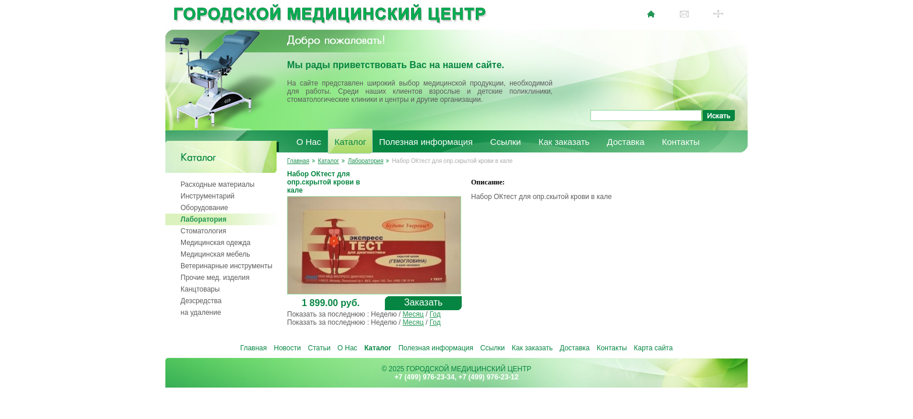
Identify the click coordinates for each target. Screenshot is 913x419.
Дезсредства (201, 301)
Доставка (625, 142)
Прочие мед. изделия (215, 278)
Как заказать (564, 142)
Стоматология (204, 231)
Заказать (423, 302)
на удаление (201, 312)
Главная (298, 161)
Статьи (319, 348)
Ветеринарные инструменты (227, 266)
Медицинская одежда (215, 243)
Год (435, 314)
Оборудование (204, 208)
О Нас (308, 142)
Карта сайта (653, 348)
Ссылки (505, 142)
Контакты (681, 142)
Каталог (351, 142)
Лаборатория (204, 219)
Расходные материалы (217, 184)
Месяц (412, 314)
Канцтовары (200, 289)
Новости (287, 348)
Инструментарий (208, 196)
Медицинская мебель (215, 254)
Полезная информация (426, 142)
